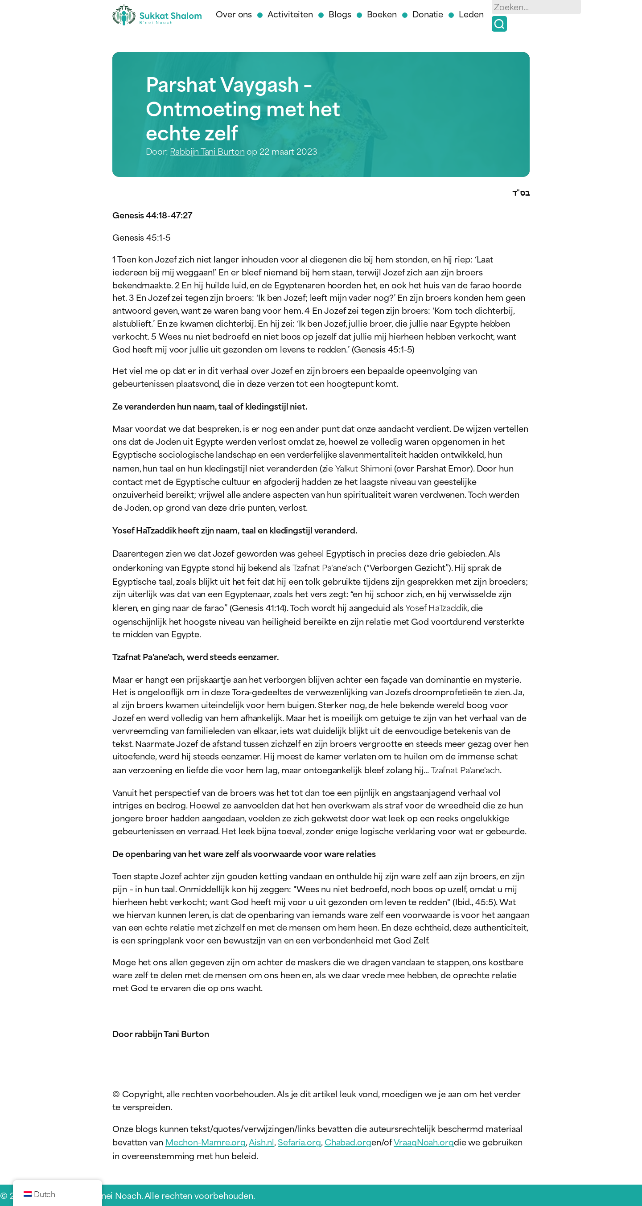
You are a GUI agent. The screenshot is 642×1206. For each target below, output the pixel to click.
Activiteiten (290, 13)
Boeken (382, 13)
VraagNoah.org (424, 1141)
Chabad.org (348, 1141)
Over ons (234, 13)
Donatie (427, 13)
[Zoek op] (499, 24)
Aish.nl (261, 1141)
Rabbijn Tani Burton (207, 150)
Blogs (340, 13)
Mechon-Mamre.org (205, 1141)
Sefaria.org (299, 1141)
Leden (471, 13)
